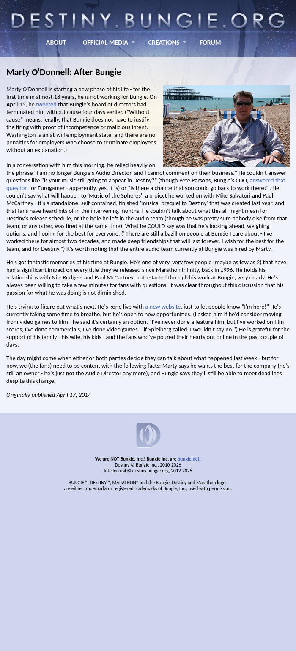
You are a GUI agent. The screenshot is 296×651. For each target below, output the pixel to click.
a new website (163, 306)
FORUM (210, 42)
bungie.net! (189, 459)
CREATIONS (164, 42)
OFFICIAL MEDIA (105, 42)
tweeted (46, 104)
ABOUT (56, 42)
